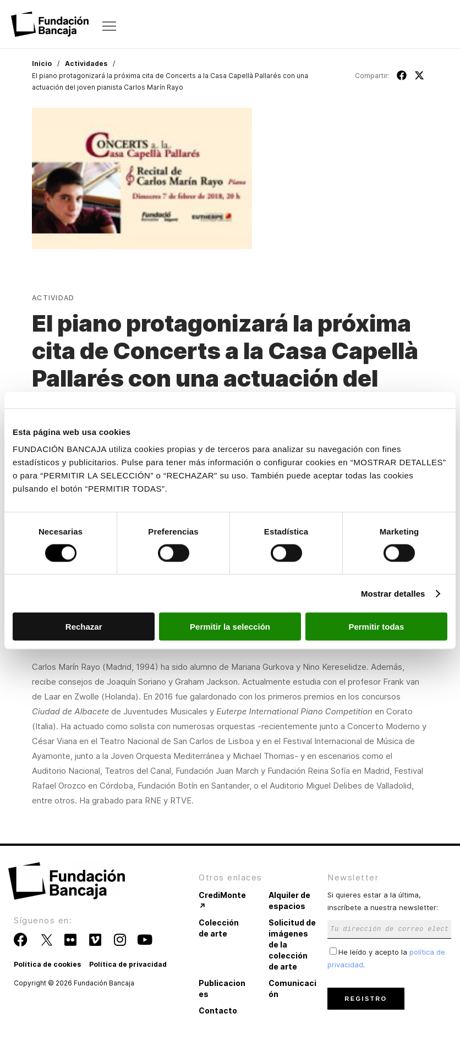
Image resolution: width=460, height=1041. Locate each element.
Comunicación (292, 988)
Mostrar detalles (393, 593)
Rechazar (83, 626)
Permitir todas (376, 626)
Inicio (42, 63)
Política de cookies (47, 964)
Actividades (86, 63)
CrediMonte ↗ (222, 900)
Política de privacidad (128, 964)
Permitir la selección (230, 626)
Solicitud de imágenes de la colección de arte (292, 944)
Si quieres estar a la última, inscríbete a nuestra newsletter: (389, 911)
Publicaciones (222, 988)
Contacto (218, 1010)
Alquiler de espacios (289, 900)
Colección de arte (219, 928)
